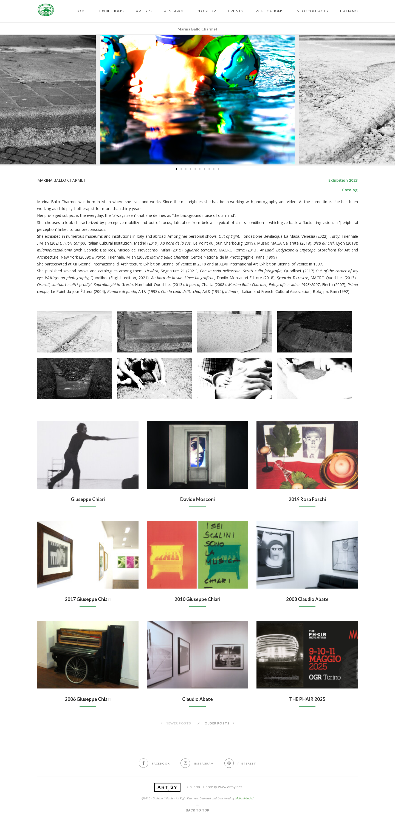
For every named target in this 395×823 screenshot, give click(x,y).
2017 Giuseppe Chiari (87, 600)
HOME (81, 11)
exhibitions (111, 11)
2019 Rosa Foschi (307, 499)
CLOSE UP (206, 11)
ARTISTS (144, 11)
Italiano (349, 11)
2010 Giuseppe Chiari (197, 600)
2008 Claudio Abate (307, 600)
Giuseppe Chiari (87, 499)
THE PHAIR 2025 (307, 700)
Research (174, 11)
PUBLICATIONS (269, 11)
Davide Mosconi (197, 499)
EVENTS (235, 11)
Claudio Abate (197, 700)
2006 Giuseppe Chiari (87, 700)
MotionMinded (244, 799)
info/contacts (312, 11)
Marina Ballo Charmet (197, 29)
